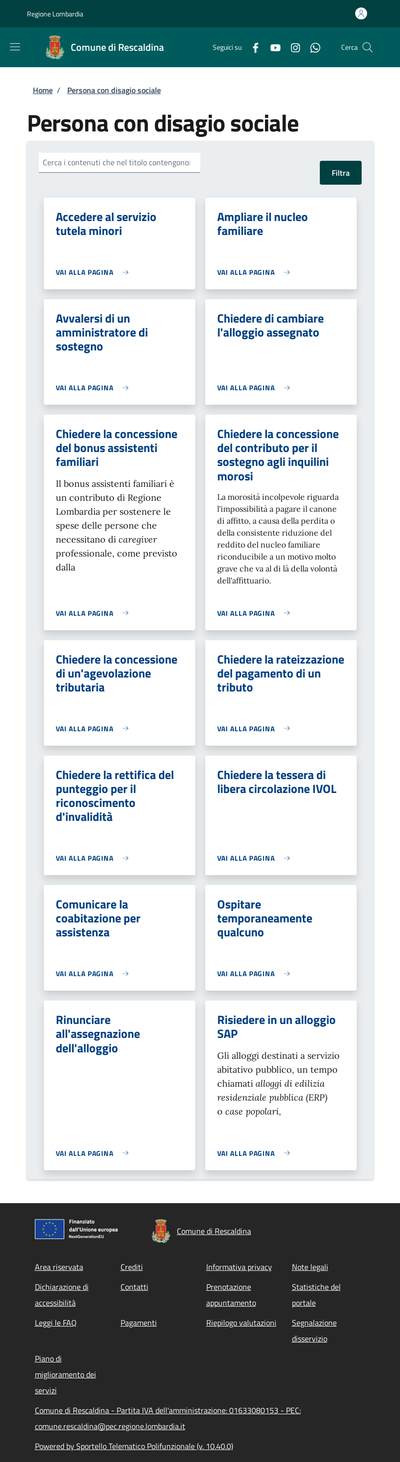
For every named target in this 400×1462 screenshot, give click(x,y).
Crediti (132, 1267)
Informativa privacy (239, 1267)
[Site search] (368, 47)
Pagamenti (139, 1323)
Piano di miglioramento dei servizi (65, 1374)
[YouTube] (271, 47)
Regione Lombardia (55, 13)
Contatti (134, 1287)
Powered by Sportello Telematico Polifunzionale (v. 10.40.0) (134, 1446)
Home (43, 90)
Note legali (310, 1267)
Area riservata (59, 1267)
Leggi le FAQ (56, 1323)
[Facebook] (252, 47)
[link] (95, 272)
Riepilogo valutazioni (241, 1323)
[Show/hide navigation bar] (15, 46)
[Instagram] (291, 47)
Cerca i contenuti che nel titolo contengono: (116, 162)
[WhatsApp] (311, 47)
